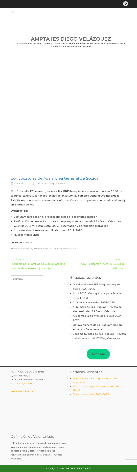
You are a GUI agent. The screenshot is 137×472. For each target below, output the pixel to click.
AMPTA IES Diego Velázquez (51, 183)
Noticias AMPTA (23, 248)
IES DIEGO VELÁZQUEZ (78, 468)
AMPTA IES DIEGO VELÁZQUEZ (71, 39)
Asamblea (62, 248)
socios (72, 248)
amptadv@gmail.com (22, 383)
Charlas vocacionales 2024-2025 (94, 302)
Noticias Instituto (42, 248)
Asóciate (98, 354)
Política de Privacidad (22, 391)
